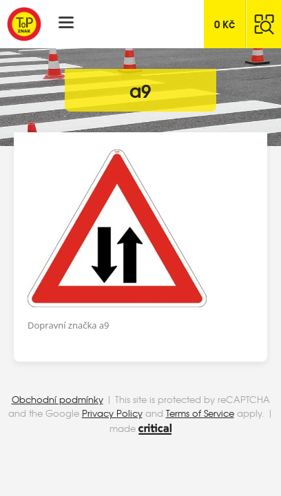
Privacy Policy (112, 413)
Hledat (264, 24)
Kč (225, 23)
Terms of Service (200, 413)
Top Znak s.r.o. (24, 24)
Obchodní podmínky (57, 399)
